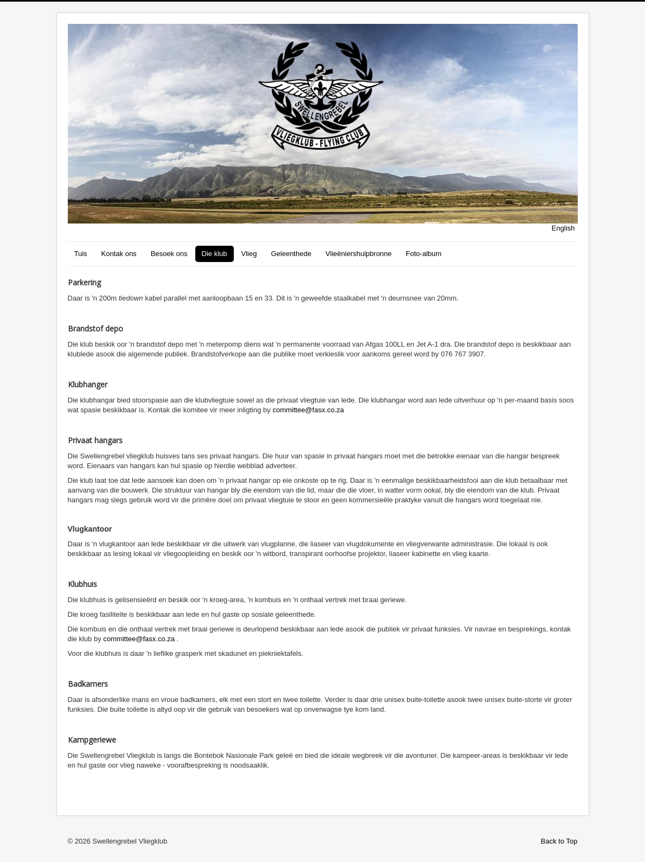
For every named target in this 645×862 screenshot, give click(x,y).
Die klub (214, 254)
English (563, 228)
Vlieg (249, 254)
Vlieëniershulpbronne (358, 254)
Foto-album (424, 254)
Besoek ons (169, 254)
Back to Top (559, 841)
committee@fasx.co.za (308, 410)
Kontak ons (119, 254)
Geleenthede (291, 254)
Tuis (80, 254)
